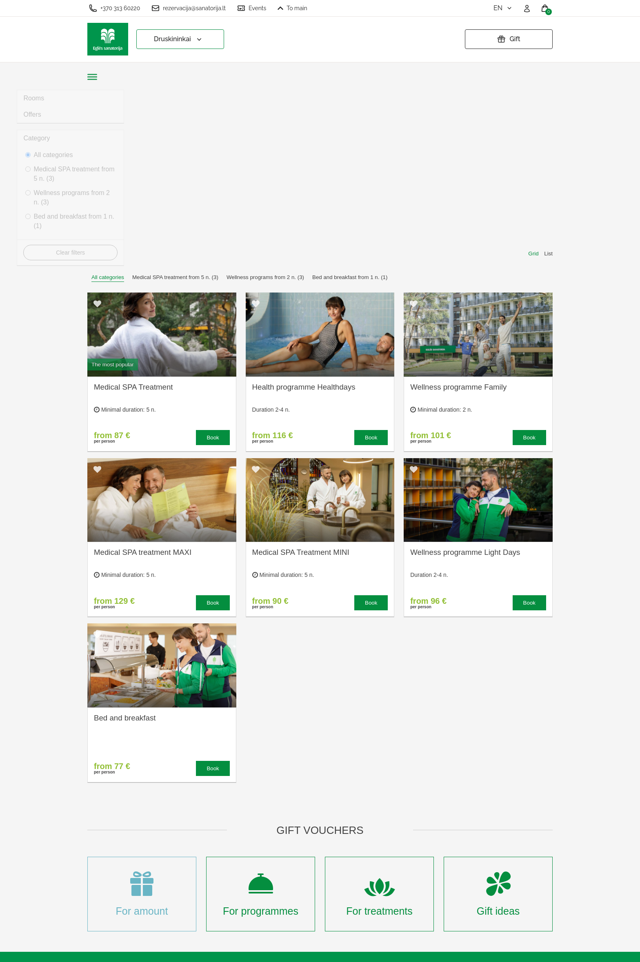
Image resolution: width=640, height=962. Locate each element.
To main (292, 8)
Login (215, 914)
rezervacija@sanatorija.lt (188, 8)
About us (220, 820)
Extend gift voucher (324, 861)
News (215, 874)
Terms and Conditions (328, 834)
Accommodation (230, 847)
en (503, 8)
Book (213, 261)
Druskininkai (178, 39)
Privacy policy (316, 847)
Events (251, 8)
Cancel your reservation (330, 874)
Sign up (218, 901)
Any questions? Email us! (443, 851)
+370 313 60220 (114, 8)
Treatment (221, 834)
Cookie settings (318, 820)
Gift (508, 39)
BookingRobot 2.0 (531, 950)
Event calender (229, 861)
